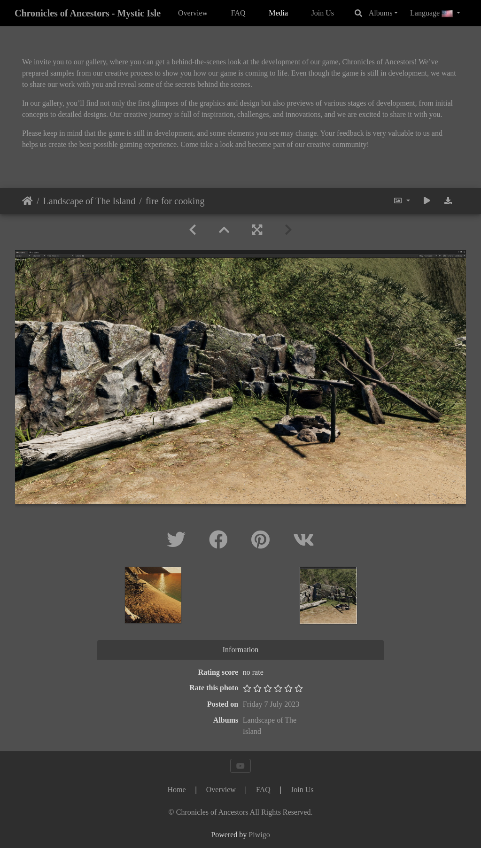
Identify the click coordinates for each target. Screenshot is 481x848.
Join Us (322, 13)
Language (432, 13)
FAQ (238, 13)
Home (27, 201)
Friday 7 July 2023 (271, 704)
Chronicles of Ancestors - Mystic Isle (88, 13)
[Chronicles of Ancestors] (241, 812)
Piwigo (259, 835)
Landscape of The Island (89, 201)
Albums (381, 13)
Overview (193, 13)
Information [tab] (240, 650)
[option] (153, 595)
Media (278, 13)
